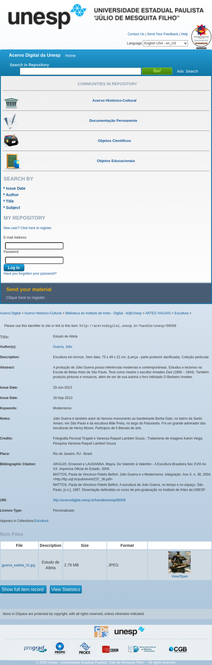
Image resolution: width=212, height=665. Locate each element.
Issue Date (15, 188)
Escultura (181, 313)
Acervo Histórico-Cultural (43, 313)
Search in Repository (29, 65)
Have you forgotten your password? (30, 274)
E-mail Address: (15, 237)
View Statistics (66, 589)
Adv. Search (187, 71)
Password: (11, 252)
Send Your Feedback (162, 34)
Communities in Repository (107, 84)
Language (157, 43)
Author (12, 195)
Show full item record (23, 589)
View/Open (179, 576)
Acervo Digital (10, 313)
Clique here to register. (26, 297)
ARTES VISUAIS (158, 313)
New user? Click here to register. (28, 228)
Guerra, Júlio (62, 347)
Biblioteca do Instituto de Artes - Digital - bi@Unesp (103, 313)
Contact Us (136, 34)
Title (10, 201)
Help (184, 34)
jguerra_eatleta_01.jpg (18, 565)
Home (70, 55)
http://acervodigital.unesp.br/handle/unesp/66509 (89, 500)
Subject (13, 207)
